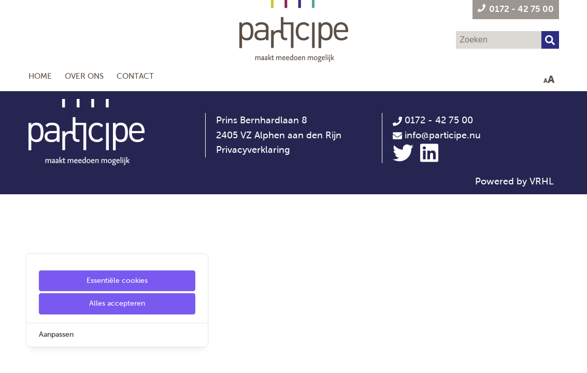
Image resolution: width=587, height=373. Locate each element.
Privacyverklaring (253, 150)
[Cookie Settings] (12, 358)
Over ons (84, 75)
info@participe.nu (443, 135)
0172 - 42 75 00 (433, 120)
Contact (135, 75)
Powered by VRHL (514, 181)
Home (40, 75)
